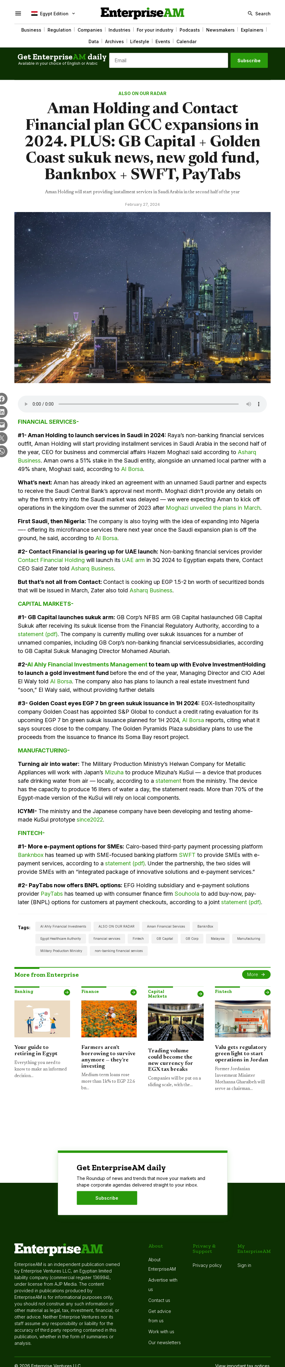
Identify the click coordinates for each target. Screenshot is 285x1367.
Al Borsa (132, 469)
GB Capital (164, 938)
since (83, 819)
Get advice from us (159, 1316)
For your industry (155, 30)
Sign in (244, 1265)
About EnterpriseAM (162, 1264)
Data (94, 41)
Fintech (138, 938)
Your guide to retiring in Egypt (36, 1051)
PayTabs (52, 893)
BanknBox (205, 926)
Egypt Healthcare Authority (60, 938)
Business (31, 30)
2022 (96, 819)
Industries (119, 30)
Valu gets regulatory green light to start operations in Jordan (241, 1054)
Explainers (252, 30)
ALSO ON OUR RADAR (142, 93)
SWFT (187, 855)
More (252, 974)
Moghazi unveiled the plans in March (213, 507)
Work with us (161, 1331)
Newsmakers (220, 30)
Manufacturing (248, 938)
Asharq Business (92, 568)
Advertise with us (162, 1284)
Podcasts (190, 30)
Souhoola (187, 893)
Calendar (186, 41)
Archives (114, 41)
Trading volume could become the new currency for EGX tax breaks (170, 1060)
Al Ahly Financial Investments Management (87, 664)
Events (162, 41)
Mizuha (114, 772)
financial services (107, 938)
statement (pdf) (38, 634)
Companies (90, 30)
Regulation (59, 30)
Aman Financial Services (166, 926)
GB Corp (192, 938)
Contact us (159, 1300)
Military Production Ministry (61, 951)
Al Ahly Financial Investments (63, 926)
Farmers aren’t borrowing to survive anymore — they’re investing (108, 1057)
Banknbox (30, 855)
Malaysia (218, 938)
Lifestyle (139, 41)
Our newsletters (164, 1342)
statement (168, 780)
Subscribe (249, 60)
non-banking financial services (119, 951)
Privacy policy (207, 1265)
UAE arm (133, 560)
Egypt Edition (50, 13)
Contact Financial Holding (51, 560)
